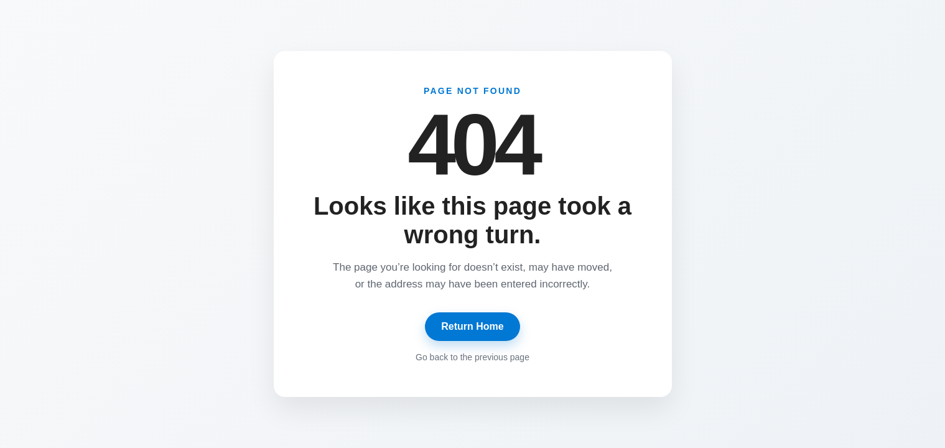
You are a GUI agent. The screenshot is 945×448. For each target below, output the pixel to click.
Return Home (472, 326)
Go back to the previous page (472, 357)
